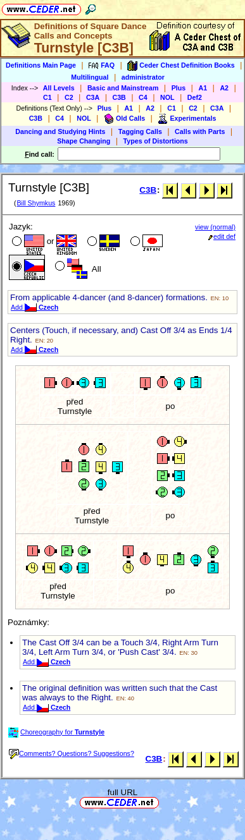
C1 (47, 97)
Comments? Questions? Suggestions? (71, 753)
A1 (202, 88)
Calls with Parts (200, 131)
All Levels (59, 88)
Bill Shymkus (35, 203)
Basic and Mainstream (123, 88)
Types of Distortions (155, 141)
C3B (119, 97)
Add (34, 307)
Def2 (194, 97)
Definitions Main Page (41, 65)
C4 (143, 97)
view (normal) (215, 227)
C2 (69, 97)
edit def (222, 236)
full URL (122, 792)
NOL (167, 97)
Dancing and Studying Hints (60, 131)
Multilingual (89, 77)
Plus (179, 88)
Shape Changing (83, 141)
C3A (92, 97)
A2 (224, 88)
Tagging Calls (140, 131)
